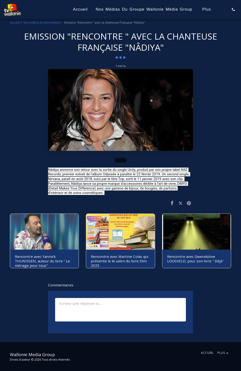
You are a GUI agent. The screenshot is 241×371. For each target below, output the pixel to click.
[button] (233, 9)
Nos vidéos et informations (42, 23)
